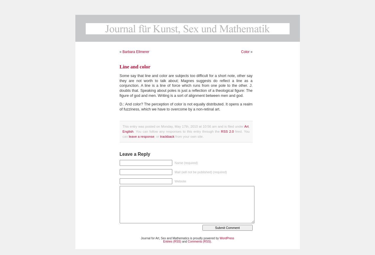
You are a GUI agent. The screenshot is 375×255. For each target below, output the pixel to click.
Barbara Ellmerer (136, 52)
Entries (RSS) (172, 241)
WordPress (227, 238)
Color (245, 52)
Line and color (135, 67)
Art (246, 126)
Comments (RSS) (199, 241)
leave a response (141, 136)
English (128, 131)
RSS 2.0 (227, 131)
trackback (167, 136)
